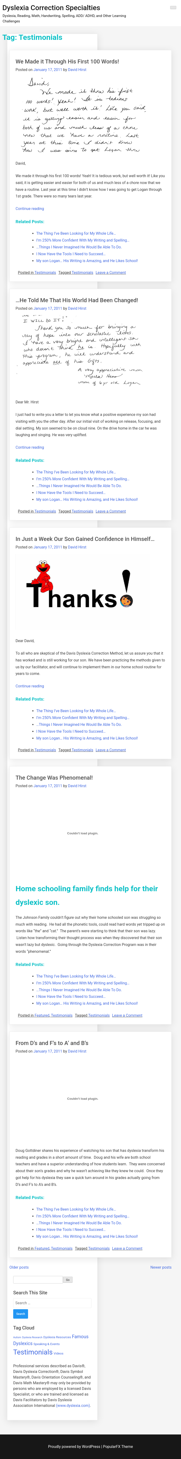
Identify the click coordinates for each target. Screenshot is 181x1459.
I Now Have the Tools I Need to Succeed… (71, 254)
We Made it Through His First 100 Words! (67, 61)
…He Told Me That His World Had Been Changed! (77, 300)
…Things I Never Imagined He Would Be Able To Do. (79, 247)
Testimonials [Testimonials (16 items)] (33, 1352)
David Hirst (77, 69)
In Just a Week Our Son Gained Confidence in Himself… (85, 539)
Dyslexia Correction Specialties (51, 8)
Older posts (19, 1267)
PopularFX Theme (118, 1446)
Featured (42, 1015)
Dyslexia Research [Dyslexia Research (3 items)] (32, 1337)
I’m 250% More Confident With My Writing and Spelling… (82, 240)
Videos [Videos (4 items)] (58, 1353)
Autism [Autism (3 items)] (17, 1337)
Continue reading (30, 208)
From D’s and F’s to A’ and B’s (52, 1043)
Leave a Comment (111, 272)
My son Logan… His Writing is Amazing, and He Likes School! (87, 261)
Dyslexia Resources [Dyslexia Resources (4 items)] (57, 1337)
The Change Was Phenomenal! (54, 777)
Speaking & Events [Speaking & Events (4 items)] (46, 1344)
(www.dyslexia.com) (73, 1405)
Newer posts (161, 1267)
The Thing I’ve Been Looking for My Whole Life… (76, 233)
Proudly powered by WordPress (74, 1446)
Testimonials (45, 272)
